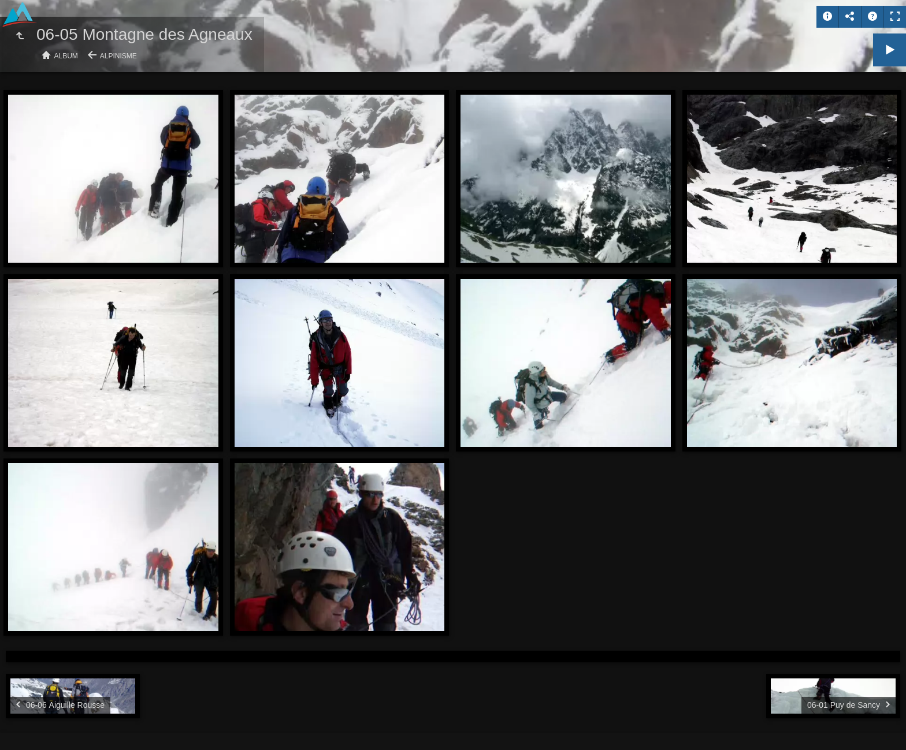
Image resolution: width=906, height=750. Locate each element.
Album (66, 56)
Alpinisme (118, 56)
